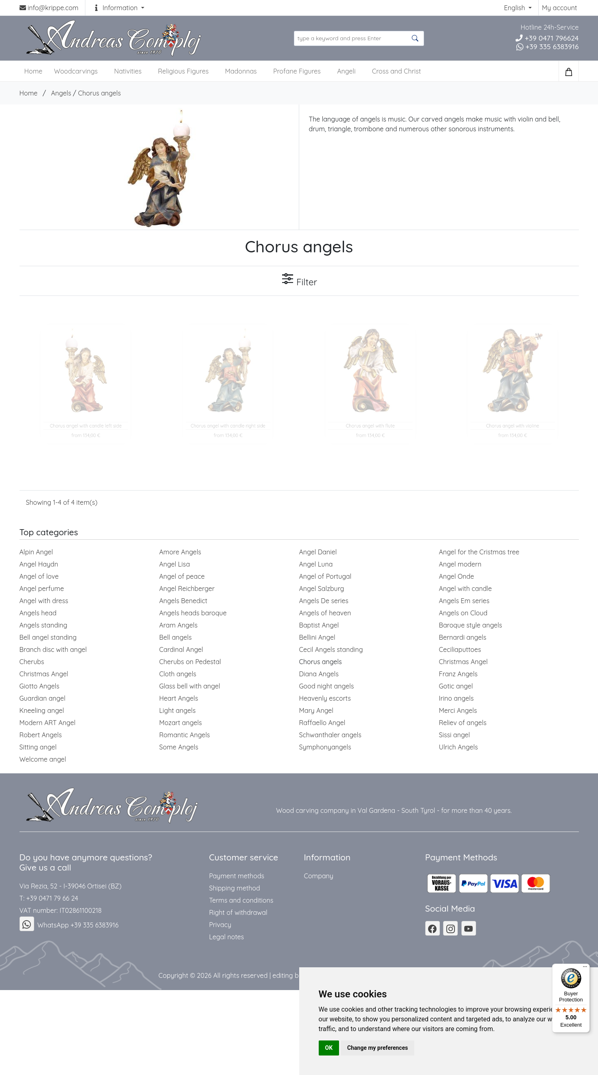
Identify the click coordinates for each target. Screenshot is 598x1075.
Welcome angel (43, 759)
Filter (299, 280)
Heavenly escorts (325, 698)
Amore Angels (180, 552)
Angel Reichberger (187, 588)
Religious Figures (183, 71)
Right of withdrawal (238, 912)
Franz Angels (458, 674)
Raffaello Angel (322, 723)
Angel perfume (42, 588)
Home (29, 93)
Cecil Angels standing (331, 649)
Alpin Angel (36, 552)
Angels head (38, 613)
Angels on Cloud (463, 613)
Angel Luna (316, 564)
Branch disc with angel (53, 649)
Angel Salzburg (321, 588)
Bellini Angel (317, 637)
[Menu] (585, 968)
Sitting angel (38, 747)
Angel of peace (182, 576)
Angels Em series (464, 601)
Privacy (220, 924)
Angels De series (324, 601)
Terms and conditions (241, 900)
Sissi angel (454, 735)
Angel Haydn (39, 564)
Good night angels (326, 686)
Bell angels (175, 637)
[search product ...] (359, 38)
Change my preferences (377, 1048)
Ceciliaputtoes (460, 649)
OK (329, 1048)
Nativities (127, 71)
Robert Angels (41, 735)
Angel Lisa (174, 564)
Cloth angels (177, 674)
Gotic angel (456, 686)
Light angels (177, 710)
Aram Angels (178, 625)
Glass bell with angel (189, 686)
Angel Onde (456, 576)
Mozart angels (180, 723)
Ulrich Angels (458, 747)
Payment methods (236, 876)
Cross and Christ (396, 71)
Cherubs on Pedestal (190, 662)
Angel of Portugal (325, 576)
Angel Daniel (318, 552)
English (515, 8)
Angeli (346, 71)
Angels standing (43, 625)
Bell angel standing (48, 637)
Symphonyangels (325, 747)
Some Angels (178, 747)
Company (318, 876)
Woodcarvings (76, 71)
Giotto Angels (40, 686)
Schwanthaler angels (330, 735)
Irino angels (456, 698)
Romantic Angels (184, 735)
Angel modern (460, 564)
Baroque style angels (470, 625)
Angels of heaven (325, 613)
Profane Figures (297, 71)
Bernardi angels (463, 637)
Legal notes (226, 937)
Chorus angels (99, 93)
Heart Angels (178, 698)
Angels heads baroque (193, 613)
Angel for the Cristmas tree (479, 552)
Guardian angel (43, 698)
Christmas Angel (463, 662)
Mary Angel (316, 710)
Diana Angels (319, 674)
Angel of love (39, 576)
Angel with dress (44, 601)
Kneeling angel (42, 710)
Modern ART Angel (48, 723)
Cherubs (32, 662)
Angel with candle (465, 588)
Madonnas (241, 71)
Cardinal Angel (181, 649)
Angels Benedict (183, 601)
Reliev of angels (463, 723)
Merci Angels (458, 710)
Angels (61, 93)
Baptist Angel (319, 625)
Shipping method (234, 888)
